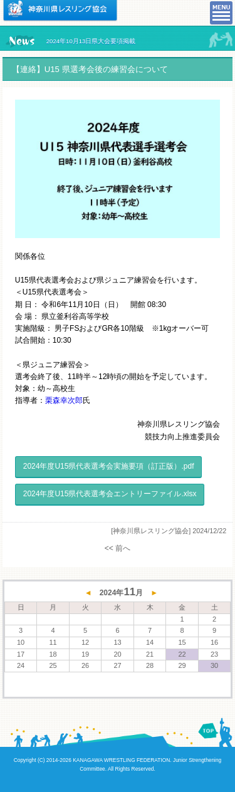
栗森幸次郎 (64, 400)
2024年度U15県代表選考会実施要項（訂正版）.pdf (108, 466)
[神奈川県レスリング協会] (151, 530)
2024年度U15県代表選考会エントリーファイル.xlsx (110, 493)
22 (181, 654)
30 (214, 665)
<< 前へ (117, 548)
